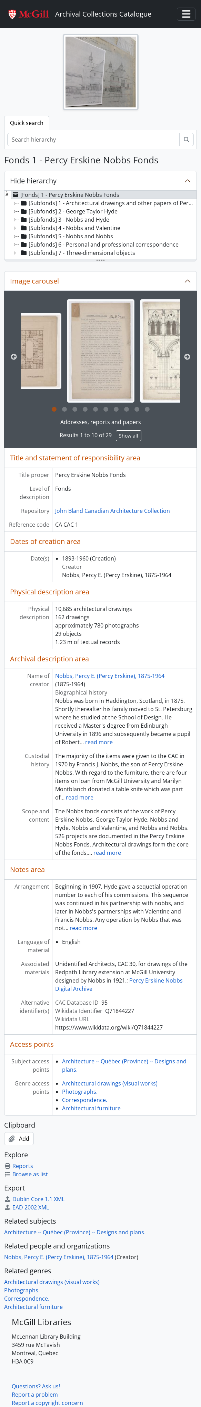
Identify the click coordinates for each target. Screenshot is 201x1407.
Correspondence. (84, 1100)
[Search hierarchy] (93, 139)
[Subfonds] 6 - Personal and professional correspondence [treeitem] (99, 244)
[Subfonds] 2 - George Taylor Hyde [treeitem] (69, 211)
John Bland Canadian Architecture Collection (112, 511)
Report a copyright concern (47, 1403)
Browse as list (26, 1174)
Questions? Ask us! (36, 1386)
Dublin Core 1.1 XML (34, 1199)
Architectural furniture (91, 1108)
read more (99, 742)
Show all (128, 435)
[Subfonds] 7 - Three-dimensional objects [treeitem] (77, 253)
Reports (18, 1166)
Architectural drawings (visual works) (110, 1083)
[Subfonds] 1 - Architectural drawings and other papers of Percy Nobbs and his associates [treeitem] (108, 203)
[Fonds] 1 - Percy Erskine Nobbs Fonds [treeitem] (65, 195)
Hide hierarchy (33, 180)
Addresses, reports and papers (100, 422)
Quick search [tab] (26, 123)
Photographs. (80, 1091)
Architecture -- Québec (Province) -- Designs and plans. (74, 1232)
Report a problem (35, 1394)
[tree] (100, 225)
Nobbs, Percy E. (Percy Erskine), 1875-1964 (109, 676)
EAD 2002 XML (26, 1207)
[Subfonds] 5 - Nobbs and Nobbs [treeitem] (66, 236)
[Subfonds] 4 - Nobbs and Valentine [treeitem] (70, 228)
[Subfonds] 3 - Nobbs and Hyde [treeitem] (64, 220)
